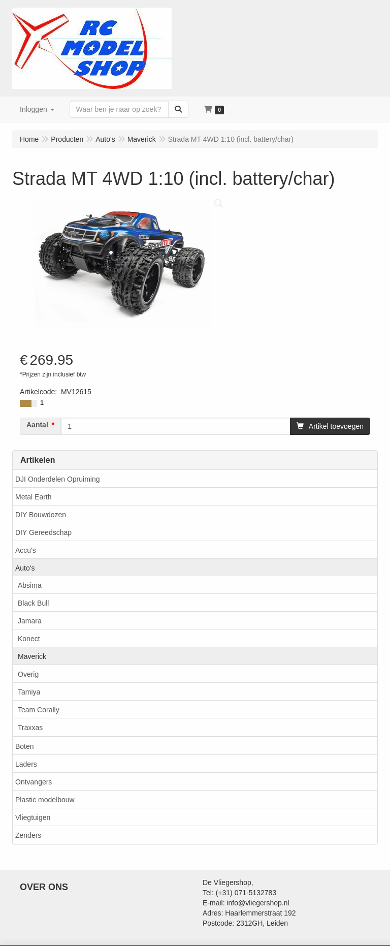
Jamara (30, 621)
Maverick (32, 656)
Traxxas (30, 727)
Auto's (25, 568)
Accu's (25, 550)
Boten (24, 746)
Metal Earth (33, 497)
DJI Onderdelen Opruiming (57, 479)
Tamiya (29, 692)
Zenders (28, 835)
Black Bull (33, 603)
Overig (28, 674)
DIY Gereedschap (43, 532)
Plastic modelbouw (45, 800)
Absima (30, 585)
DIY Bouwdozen (40, 515)
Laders (26, 764)
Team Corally (38, 710)
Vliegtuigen (32, 817)
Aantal (37, 424)
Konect (29, 639)
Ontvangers (33, 782)
